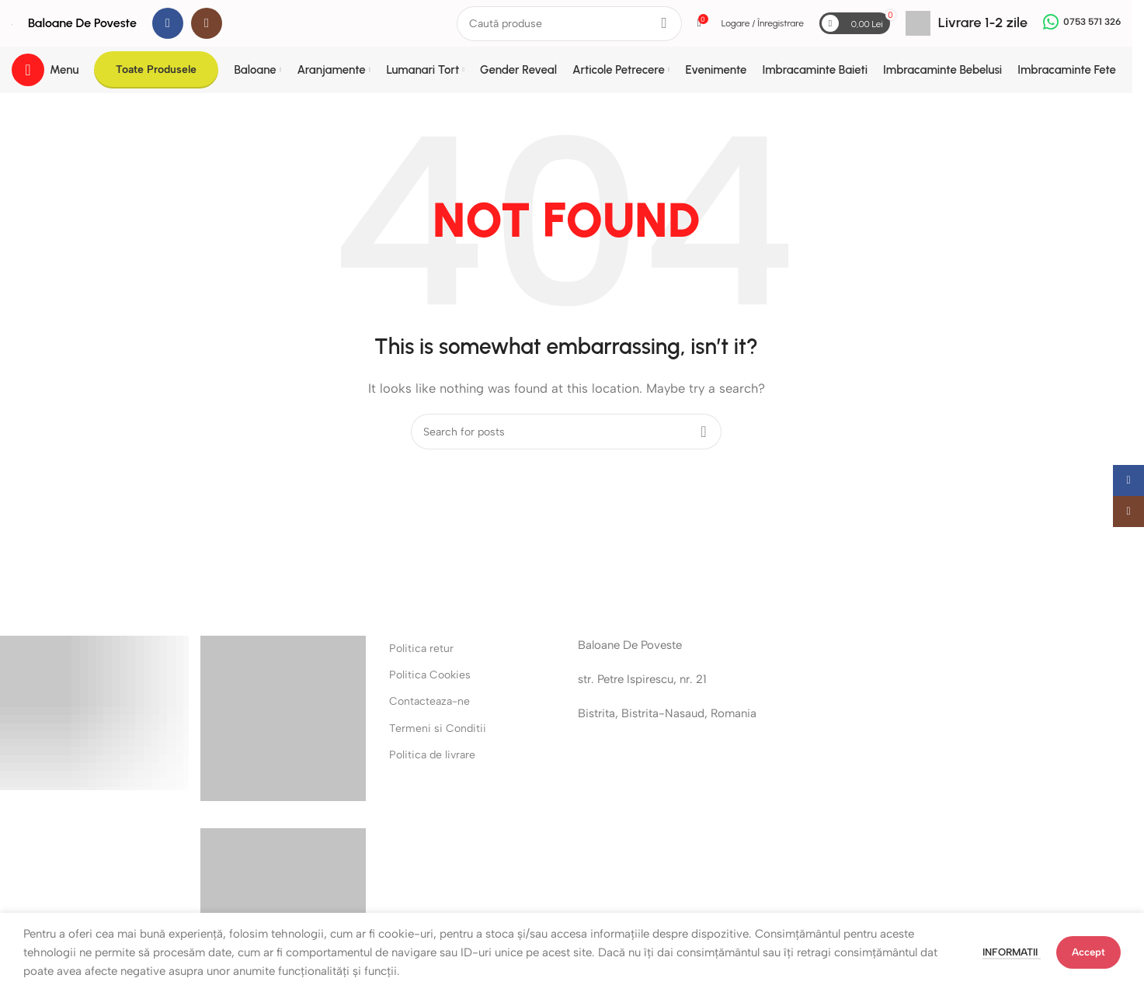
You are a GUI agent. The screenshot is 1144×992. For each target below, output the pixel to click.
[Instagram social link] (206, 23)
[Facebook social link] (167, 23)
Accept (1088, 952)
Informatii (1011, 952)
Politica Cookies (430, 675)
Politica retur (421, 648)
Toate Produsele (156, 69)
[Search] (569, 23)
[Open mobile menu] (45, 69)
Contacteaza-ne (429, 701)
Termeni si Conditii (437, 728)
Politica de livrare (432, 754)
